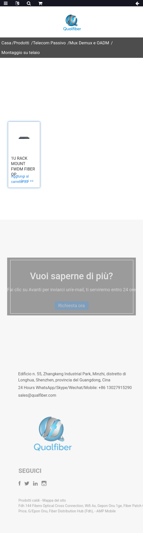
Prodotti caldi (39, 500)
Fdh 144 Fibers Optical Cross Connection (60, 506)
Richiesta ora (71, 310)
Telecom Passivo (49, 42)
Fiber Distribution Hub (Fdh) (81, 511)
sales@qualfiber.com (45, 395)
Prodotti (21, 42)
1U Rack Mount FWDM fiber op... (23, 166)
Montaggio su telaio (21, 52)
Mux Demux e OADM (89, 42)
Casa (6, 42)
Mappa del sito (64, 500)
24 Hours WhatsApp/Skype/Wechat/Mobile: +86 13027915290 (82, 387)
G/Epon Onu (47, 511)
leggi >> (27, 181)
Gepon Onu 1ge (120, 506)
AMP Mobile (116, 511)
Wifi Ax (100, 506)
